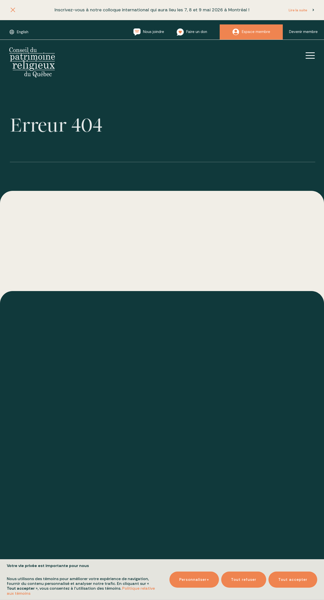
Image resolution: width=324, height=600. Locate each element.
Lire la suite (298, 10)
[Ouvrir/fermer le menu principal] (307, 55)
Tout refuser (243, 573)
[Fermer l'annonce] (13, 10)
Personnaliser (194, 573)
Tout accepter (292, 573)
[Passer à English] (18, 31)
